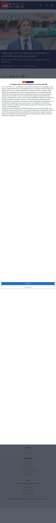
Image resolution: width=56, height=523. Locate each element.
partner (14, 86)
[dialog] (28, 261)
